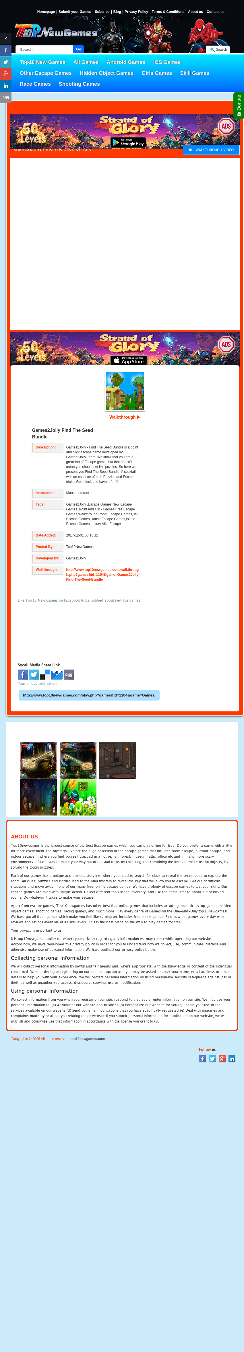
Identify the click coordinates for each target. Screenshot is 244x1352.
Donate (239, 105)
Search (221, 49)
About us (195, 12)
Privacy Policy (136, 12)
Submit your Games (75, 12)
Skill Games (194, 73)
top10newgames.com (87, 1039)
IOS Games (167, 62)
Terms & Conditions (168, 12)
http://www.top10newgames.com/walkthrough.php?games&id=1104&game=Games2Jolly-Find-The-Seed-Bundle (103, 575)
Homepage (46, 12)
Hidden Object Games (106, 73)
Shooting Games (79, 84)
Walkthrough (124, 417)
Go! (79, 49)
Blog (117, 12)
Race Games (35, 84)
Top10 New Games (42, 62)
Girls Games (157, 73)
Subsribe (102, 12)
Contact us (215, 12)
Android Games (126, 62)
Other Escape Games (46, 73)
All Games (86, 62)
